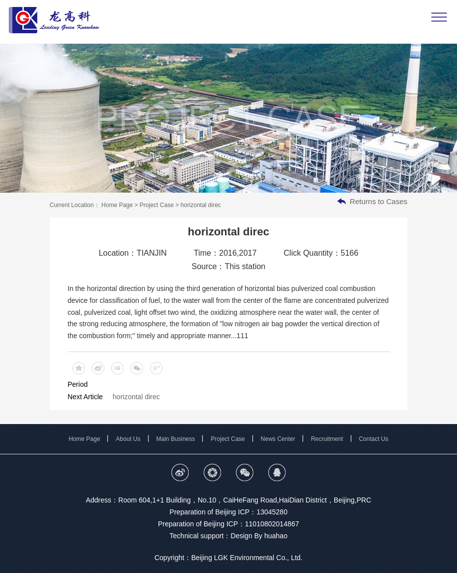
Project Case (157, 205)
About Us (128, 438)
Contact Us (373, 438)
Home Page (117, 205)
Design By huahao (258, 536)
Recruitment (327, 438)
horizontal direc (136, 397)
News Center (278, 438)
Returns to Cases (378, 201)
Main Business (175, 438)
